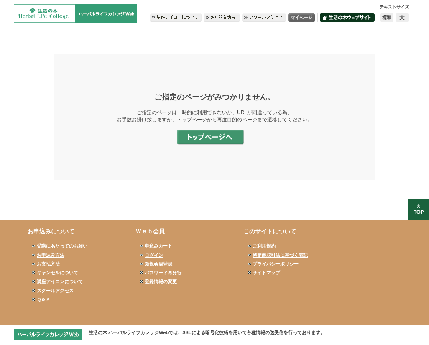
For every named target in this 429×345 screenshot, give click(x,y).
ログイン (154, 255)
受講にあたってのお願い (62, 245)
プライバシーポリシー (276, 263)
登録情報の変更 (161, 281)
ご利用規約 (264, 245)
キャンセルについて (57, 272)
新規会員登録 (158, 263)
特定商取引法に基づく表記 (280, 255)
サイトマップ (266, 272)
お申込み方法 (50, 255)
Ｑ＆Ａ (43, 299)
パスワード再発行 (163, 272)
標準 (386, 17)
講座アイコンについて (60, 281)
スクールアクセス (55, 290)
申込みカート (158, 245)
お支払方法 (48, 263)
